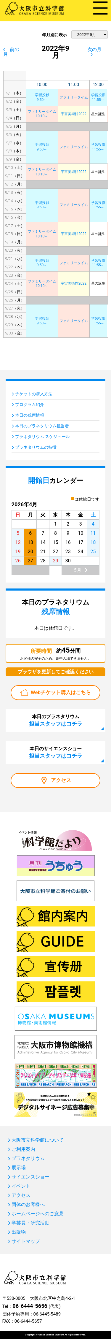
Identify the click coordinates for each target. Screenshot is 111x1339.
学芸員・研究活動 (30, 1223)
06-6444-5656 (29, 1306)
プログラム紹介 (29, 404)
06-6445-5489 (47, 1314)
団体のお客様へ (28, 1204)
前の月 (11, 52)
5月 (77, 570)
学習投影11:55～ (98, 97)
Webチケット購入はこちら (61, 692)
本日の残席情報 (29, 415)
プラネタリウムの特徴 (36, 447)
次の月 (94, 49)
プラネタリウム (28, 1158)
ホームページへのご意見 (38, 1213)
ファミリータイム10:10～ (42, 114)
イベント (21, 1186)
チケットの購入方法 (33, 393)
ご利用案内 (23, 1149)
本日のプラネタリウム (55, 720)
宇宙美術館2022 (73, 114)
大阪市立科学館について (38, 1140)
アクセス (61, 780)
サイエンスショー (30, 1177)
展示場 (19, 1167)
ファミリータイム (73, 97)
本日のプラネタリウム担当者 (42, 425)
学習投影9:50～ (42, 97)
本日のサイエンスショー (55, 752)
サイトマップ (26, 1241)
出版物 (19, 1232)
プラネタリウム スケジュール (42, 436)
